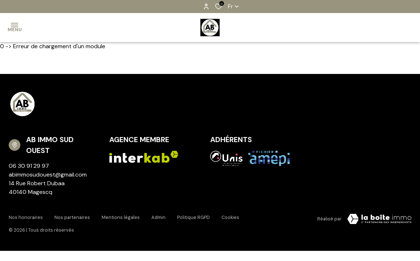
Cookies (230, 217)
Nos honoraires (26, 217)
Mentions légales (121, 217)
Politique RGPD (193, 217)
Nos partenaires (72, 217)
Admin (158, 217)
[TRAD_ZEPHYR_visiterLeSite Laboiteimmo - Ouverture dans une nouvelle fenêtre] (379, 219)
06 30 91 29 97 (29, 166)
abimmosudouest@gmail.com (48, 174)
